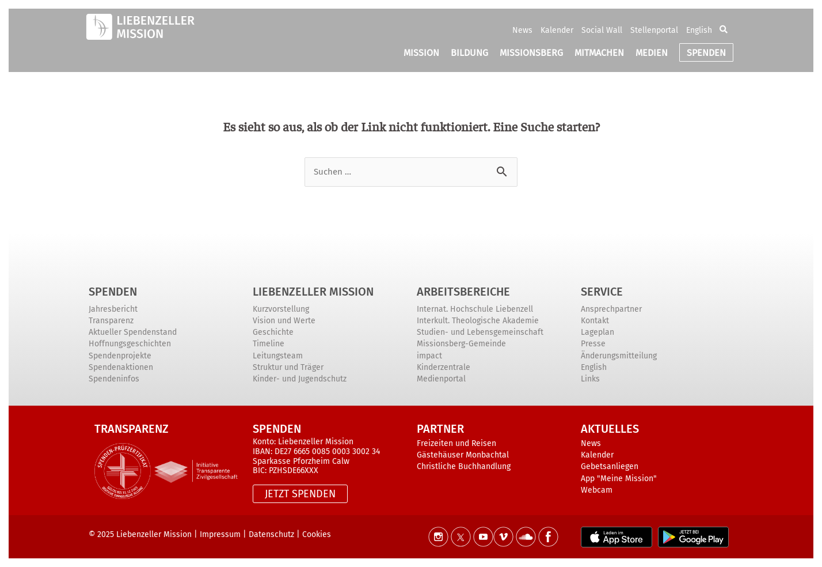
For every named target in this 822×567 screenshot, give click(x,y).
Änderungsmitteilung (619, 356)
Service (602, 291)
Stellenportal (654, 30)
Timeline (268, 344)
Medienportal (441, 379)
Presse (593, 344)
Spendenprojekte (120, 356)
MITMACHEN (599, 52)
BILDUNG (469, 52)
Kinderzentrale (443, 367)
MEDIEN (651, 52)
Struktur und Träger (288, 367)
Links (590, 379)
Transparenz (111, 321)
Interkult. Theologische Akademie (478, 321)
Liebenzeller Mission (313, 291)
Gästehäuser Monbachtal (463, 455)
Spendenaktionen (121, 367)
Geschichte (273, 332)
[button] (723, 29)
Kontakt (595, 321)
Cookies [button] (316, 534)
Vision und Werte (284, 321)
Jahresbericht (113, 309)
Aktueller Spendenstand (133, 332)
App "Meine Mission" (619, 478)
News (522, 30)
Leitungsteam (278, 356)
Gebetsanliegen (609, 466)
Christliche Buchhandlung (464, 466)
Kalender (557, 30)
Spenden (113, 291)
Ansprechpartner (611, 309)
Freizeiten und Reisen (456, 443)
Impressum (220, 534)
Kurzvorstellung (281, 309)
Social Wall (601, 30)
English (699, 30)
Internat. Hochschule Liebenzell (475, 309)
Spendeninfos (114, 379)
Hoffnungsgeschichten (130, 344)
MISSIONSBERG (531, 52)
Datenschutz (271, 534)
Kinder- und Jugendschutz (300, 379)
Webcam (596, 490)
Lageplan (597, 332)
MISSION (421, 52)
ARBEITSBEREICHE (463, 291)
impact (429, 356)
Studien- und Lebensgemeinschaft (480, 332)
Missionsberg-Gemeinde (461, 344)
